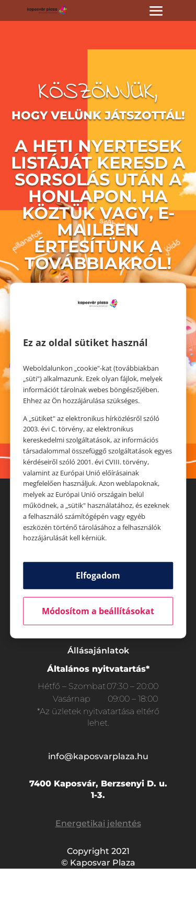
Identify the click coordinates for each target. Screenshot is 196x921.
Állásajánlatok (98, 651)
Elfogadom (98, 575)
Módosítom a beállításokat (98, 611)
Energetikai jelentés (98, 823)
